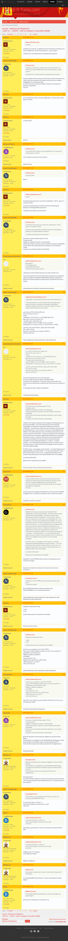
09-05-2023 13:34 (28, 674)
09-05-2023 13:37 (28, 712)
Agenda (29, 1)
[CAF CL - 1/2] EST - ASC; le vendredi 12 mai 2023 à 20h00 (26, 31)
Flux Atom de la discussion (58, 919)
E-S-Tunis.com (9, 2)
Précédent (10, 34)
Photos (37, 1)
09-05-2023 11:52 (28, 60)
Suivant (35, 34)
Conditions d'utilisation (30, 928)
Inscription (13, 22)
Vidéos (45, 1)
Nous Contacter (49, 928)
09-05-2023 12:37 (28, 399)
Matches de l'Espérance (19, 29)
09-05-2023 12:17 (28, 292)
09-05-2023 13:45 (28, 886)
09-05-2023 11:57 (28, 117)
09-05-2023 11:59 (28, 168)
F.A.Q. (40, 928)
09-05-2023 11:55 (28, 94)
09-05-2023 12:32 (28, 344)
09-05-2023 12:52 (28, 603)
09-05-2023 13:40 (28, 755)
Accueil (5, 22)
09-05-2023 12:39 (28, 471)
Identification (23, 22)
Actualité (20, 1)
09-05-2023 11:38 (28, 37)
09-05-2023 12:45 (28, 573)
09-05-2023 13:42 (28, 789)
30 (30, 34)
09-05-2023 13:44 (28, 864)
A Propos (18, 928)
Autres (60, 1)
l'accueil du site (61, 922)
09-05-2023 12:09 (28, 217)
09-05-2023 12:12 (28, 256)
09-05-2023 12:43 (28, 504)
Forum (52, 1)
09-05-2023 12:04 (28, 189)
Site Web (7, 53)
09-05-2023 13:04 (28, 630)
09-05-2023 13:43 (28, 812)
